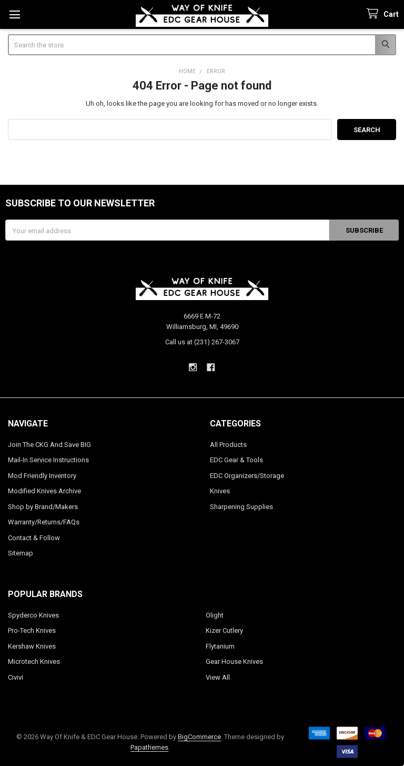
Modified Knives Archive (44, 491)
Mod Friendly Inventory (42, 476)
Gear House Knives (234, 661)
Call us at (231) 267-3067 (202, 342)
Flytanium (220, 646)
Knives (220, 491)
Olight (215, 615)
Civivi (15, 677)
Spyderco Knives (33, 615)
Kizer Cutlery (224, 630)
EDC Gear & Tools (236, 460)
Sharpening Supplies (241, 507)
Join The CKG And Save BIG (49, 445)
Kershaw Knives (32, 646)
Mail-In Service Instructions (48, 460)
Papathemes (149, 747)
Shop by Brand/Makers (43, 507)
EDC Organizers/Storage (247, 476)
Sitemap (20, 553)
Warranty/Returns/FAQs (43, 522)
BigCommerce (199, 737)
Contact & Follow (34, 538)
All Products (228, 445)
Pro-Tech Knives (32, 630)
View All (218, 677)
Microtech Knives (34, 661)
